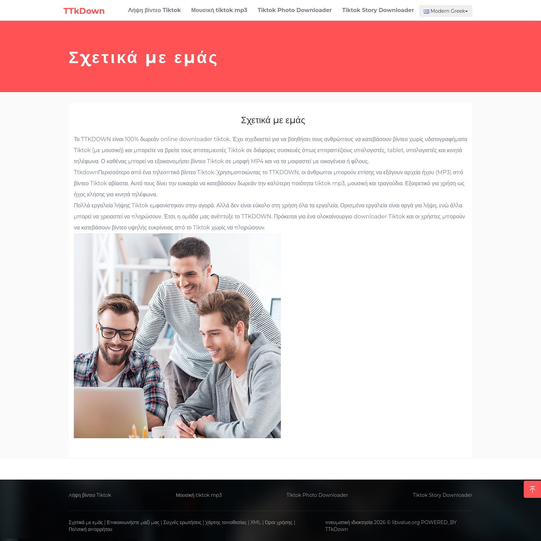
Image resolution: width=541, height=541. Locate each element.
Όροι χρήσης (279, 522)
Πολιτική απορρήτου (90, 529)
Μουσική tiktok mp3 (199, 495)
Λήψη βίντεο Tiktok (90, 495)
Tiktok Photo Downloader (317, 495)
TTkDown (336, 529)
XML (255, 522)
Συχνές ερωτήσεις (182, 522)
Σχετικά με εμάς (86, 522)
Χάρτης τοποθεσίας (225, 522)
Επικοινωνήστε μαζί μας (133, 522)
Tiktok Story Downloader (442, 495)
